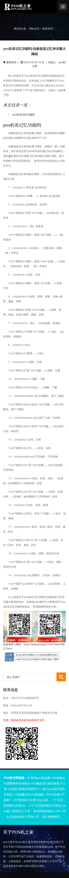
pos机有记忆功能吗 (23, 114)
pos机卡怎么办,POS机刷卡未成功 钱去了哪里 (37, 659)
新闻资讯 (47, 28)
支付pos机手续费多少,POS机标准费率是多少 (37, 655)
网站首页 (34, 28)
